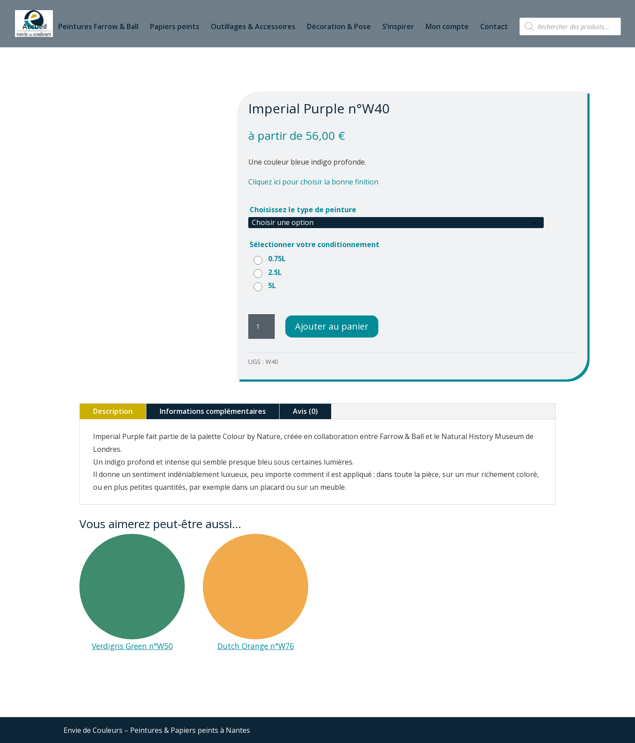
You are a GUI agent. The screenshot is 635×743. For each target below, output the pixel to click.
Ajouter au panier (332, 326)
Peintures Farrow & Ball (98, 27)
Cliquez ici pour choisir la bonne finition (313, 182)
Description (113, 411)
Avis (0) (305, 411)
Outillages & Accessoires (253, 27)
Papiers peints (174, 27)
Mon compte (447, 27)
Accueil (34, 27)
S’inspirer (398, 27)
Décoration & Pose (339, 27)
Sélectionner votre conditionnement (314, 244)
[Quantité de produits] (261, 326)
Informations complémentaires (213, 411)
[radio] (270, 258)
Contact (494, 27)
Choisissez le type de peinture (303, 209)
